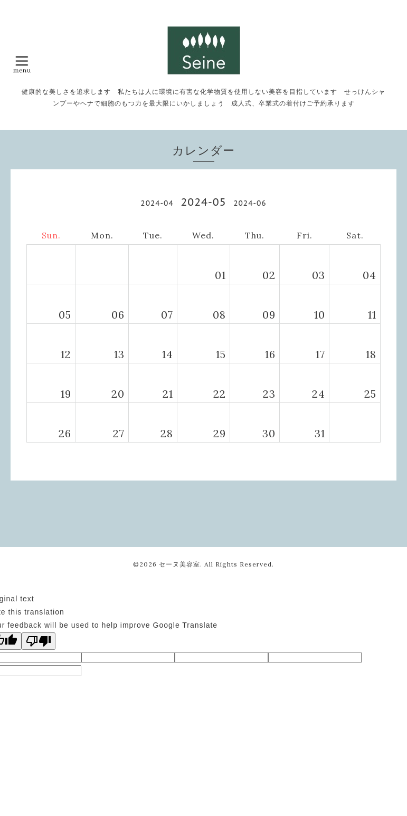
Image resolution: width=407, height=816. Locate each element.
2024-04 (156, 203)
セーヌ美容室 (179, 564)
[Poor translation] (38, 641)
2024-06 (249, 203)
